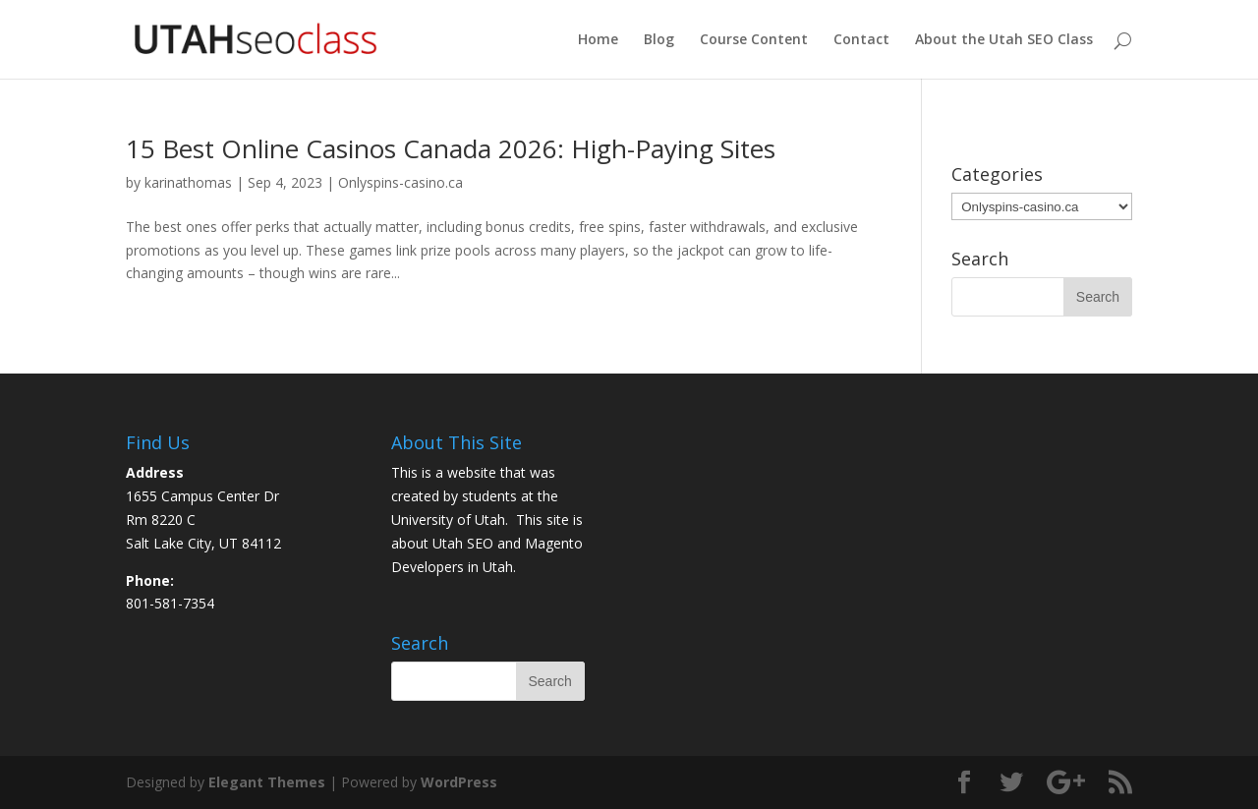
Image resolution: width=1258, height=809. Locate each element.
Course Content (754, 40)
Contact (861, 40)
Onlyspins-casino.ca (400, 182)
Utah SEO (462, 543)
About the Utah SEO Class (1004, 40)
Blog (659, 40)
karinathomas (188, 182)
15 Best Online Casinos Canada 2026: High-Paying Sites (450, 148)
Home (598, 40)
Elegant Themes (266, 782)
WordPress (459, 782)
